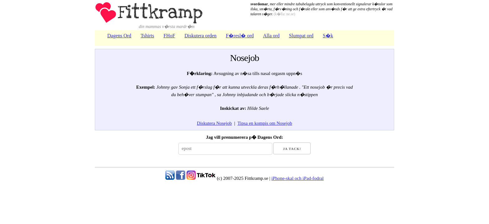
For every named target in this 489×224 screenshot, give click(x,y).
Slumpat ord (301, 35)
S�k (328, 35)
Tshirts (147, 35)
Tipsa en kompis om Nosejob (264, 123)
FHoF (169, 35)
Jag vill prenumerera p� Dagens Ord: (244, 137)
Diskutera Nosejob (214, 123)
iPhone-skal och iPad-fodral (297, 178)
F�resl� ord (240, 35)
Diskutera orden (201, 35)
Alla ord (271, 35)
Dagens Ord (119, 35)
